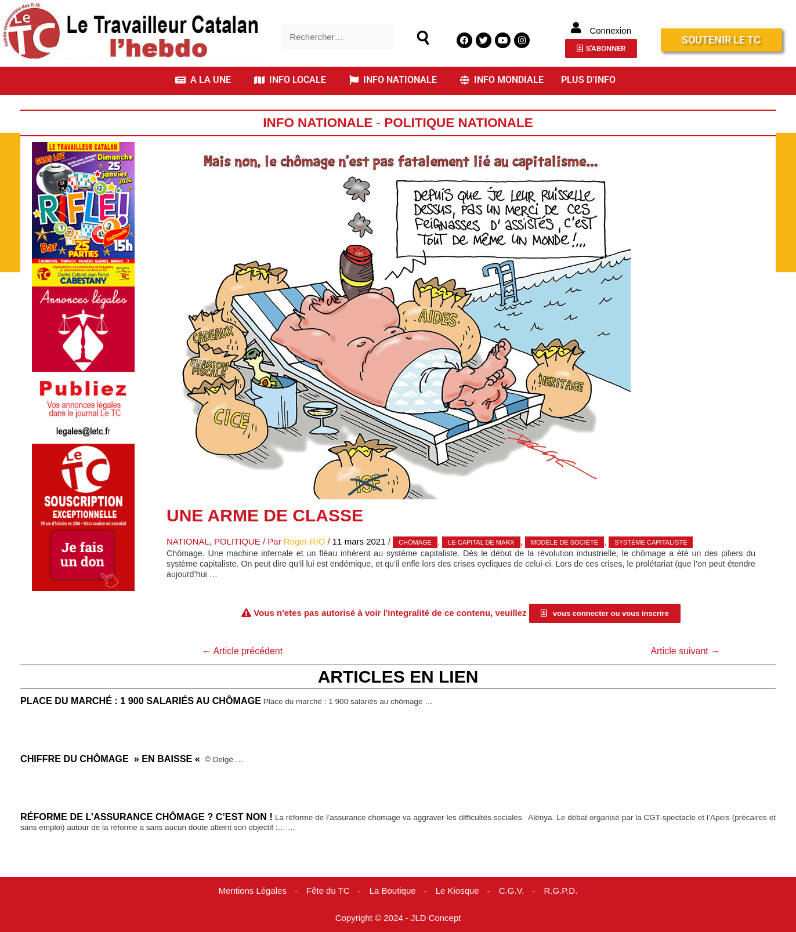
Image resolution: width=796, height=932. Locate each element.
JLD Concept (436, 918)
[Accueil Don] (83, 516)
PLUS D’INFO (588, 79)
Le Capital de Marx (481, 542)
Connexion (610, 30)
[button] (206, 80)
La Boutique (393, 890)
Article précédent (242, 651)
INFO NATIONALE (393, 79)
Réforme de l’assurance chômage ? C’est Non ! (146, 816)
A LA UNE (203, 79)
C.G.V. (511, 890)
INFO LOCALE (290, 79)
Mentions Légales (252, 890)
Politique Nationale (458, 122)
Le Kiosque (457, 890)
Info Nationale (318, 122)
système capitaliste (651, 542)
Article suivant (685, 651)
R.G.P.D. (561, 890)
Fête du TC (328, 890)
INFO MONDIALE (502, 79)
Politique (237, 541)
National (188, 541)
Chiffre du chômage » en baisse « (111, 758)
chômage (415, 542)
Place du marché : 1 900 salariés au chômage (141, 700)
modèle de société (565, 542)
